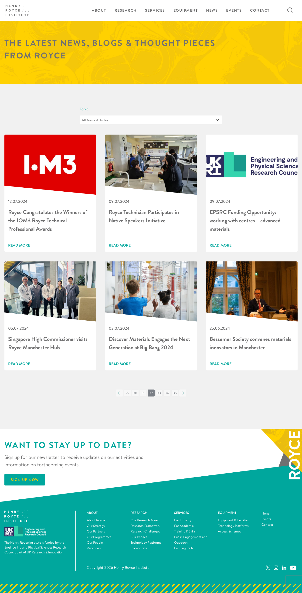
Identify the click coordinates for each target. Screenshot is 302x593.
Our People (95, 542)
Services (155, 10)
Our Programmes (99, 537)
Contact (260, 10)
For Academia (184, 526)
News (212, 10)
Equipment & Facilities (233, 520)
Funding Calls (183, 548)
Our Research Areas (145, 520)
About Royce (96, 520)
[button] (119, 393)
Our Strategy (96, 526)
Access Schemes (229, 531)
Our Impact (139, 537)
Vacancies (94, 548)
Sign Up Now (25, 479)
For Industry (182, 520)
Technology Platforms (146, 542)
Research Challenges (145, 531)
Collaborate (139, 548)
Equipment (185, 10)
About (99, 10)
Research (126, 10)
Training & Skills (185, 531)
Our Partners (96, 531)
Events (234, 10)
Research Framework (145, 526)
